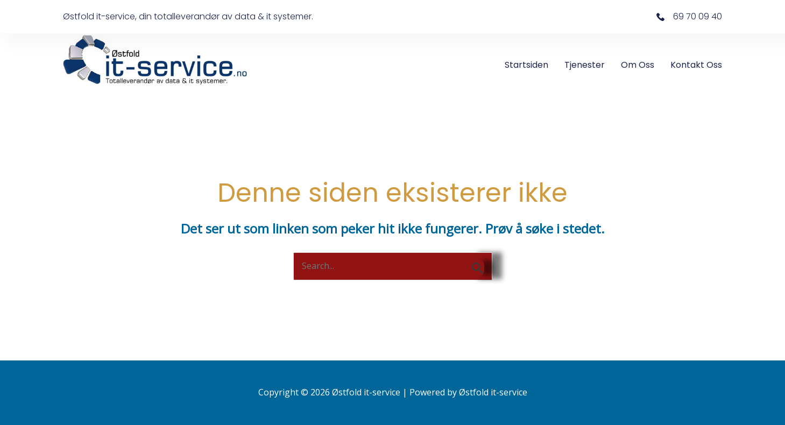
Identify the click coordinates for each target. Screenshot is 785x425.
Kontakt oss (696, 65)
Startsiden (526, 65)
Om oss (637, 65)
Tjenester (584, 65)
